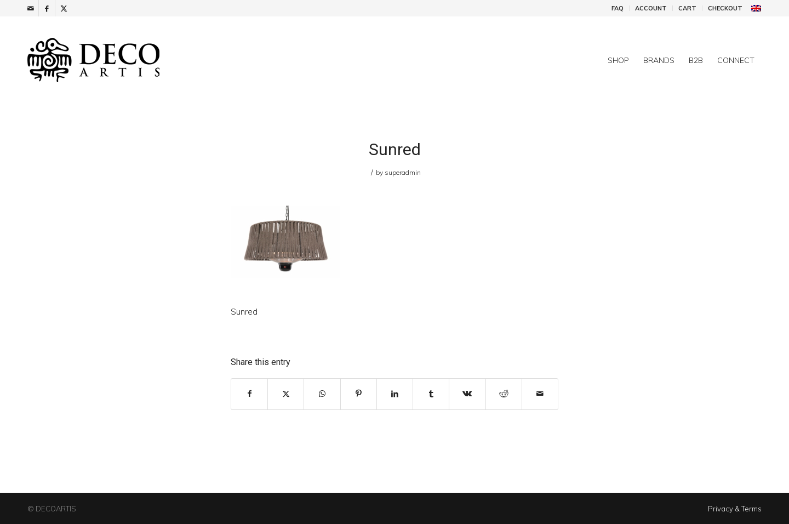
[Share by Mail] (540, 394)
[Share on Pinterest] (358, 394)
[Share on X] (286, 394)
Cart (687, 8)
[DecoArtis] (120, 60)
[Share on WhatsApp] (322, 394)
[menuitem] (618, 8)
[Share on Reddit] (504, 394)
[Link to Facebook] (47, 8)
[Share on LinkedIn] (395, 394)
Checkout (725, 8)
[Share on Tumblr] (431, 394)
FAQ (617, 8)
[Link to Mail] (30, 8)
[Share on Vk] (467, 394)
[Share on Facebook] (249, 394)
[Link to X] (63, 8)
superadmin (403, 172)
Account (651, 8)
